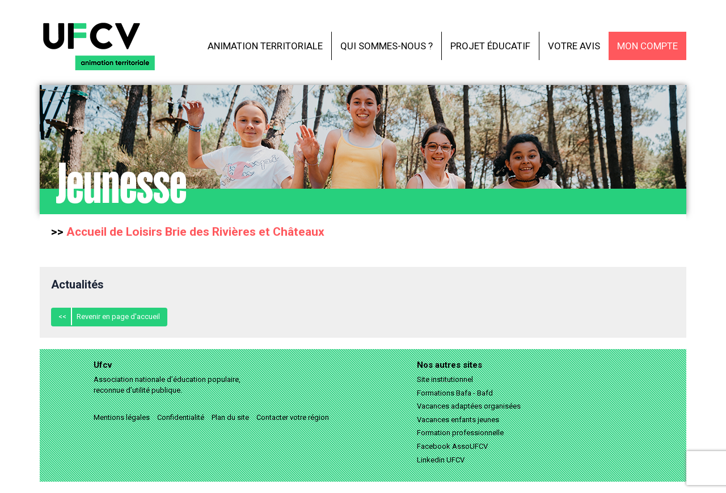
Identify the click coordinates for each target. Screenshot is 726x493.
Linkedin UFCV (441, 460)
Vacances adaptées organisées (469, 406)
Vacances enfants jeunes (458, 419)
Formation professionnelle (460, 432)
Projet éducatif (490, 46)
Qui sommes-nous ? (386, 46)
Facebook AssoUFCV (452, 446)
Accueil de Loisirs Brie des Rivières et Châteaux (195, 232)
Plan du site (230, 417)
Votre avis (574, 46)
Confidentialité (180, 417)
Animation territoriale (265, 46)
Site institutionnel (445, 379)
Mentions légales (122, 417)
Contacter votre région (292, 417)
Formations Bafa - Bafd (455, 393)
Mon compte (647, 46)
